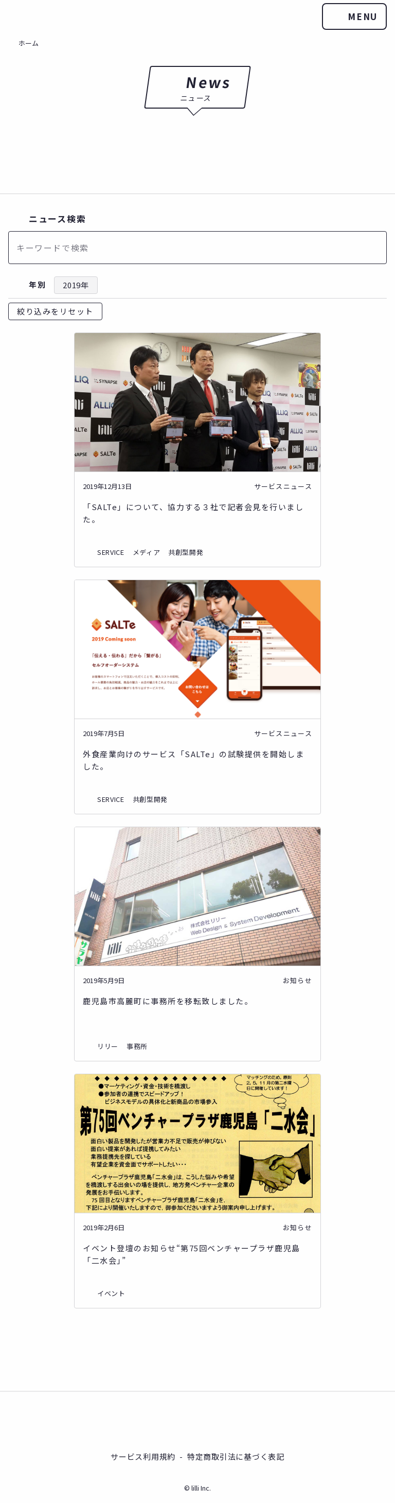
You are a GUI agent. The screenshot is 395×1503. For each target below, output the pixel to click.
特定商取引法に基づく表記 (235, 1455)
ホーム (29, 43)
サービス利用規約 (143, 1455)
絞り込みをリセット (55, 311)
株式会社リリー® (197, 1420)
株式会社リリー (20, 16)
